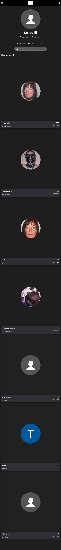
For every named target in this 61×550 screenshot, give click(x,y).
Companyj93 (8, 329)
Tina (4, 466)
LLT (3, 260)
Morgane (6, 397)
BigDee (5, 534)
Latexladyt (7, 192)
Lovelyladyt (7, 123)
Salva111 (30, 32)
